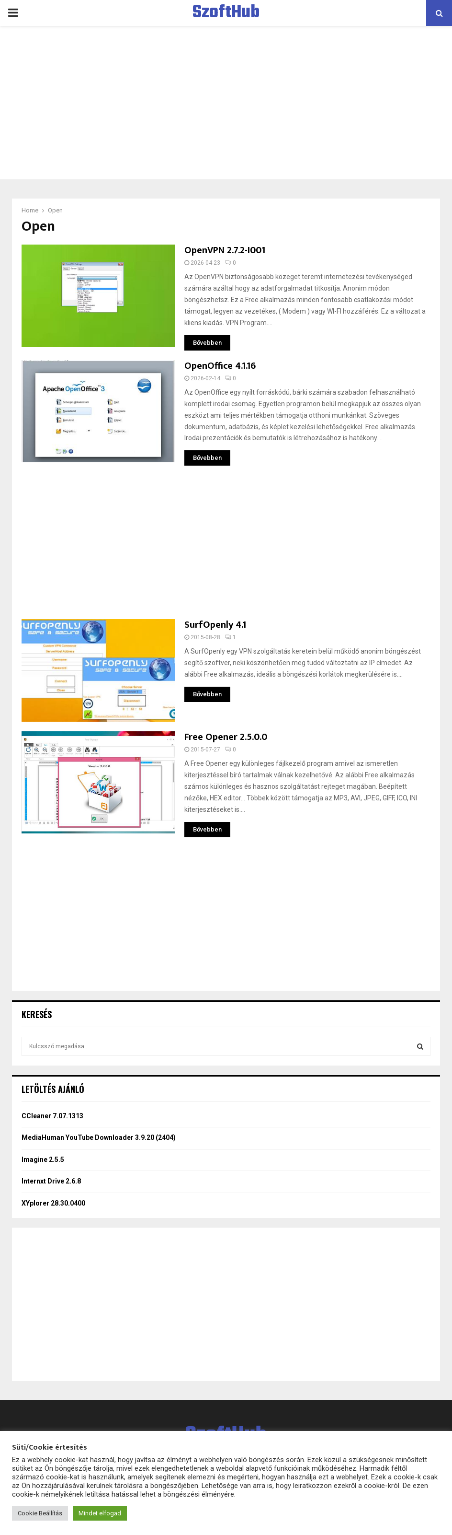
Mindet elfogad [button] (100, 1513)
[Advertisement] (226, 102)
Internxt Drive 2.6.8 (51, 1181)
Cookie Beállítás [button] (40, 1513)
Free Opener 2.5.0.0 (225, 737)
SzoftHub (226, 13)
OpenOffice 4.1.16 (220, 366)
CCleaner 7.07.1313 (52, 1116)
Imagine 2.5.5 (43, 1159)
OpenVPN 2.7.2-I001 (224, 250)
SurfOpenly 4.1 (215, 625)
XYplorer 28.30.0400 (53, 1203)
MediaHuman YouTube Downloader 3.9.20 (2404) (99, 1137)
